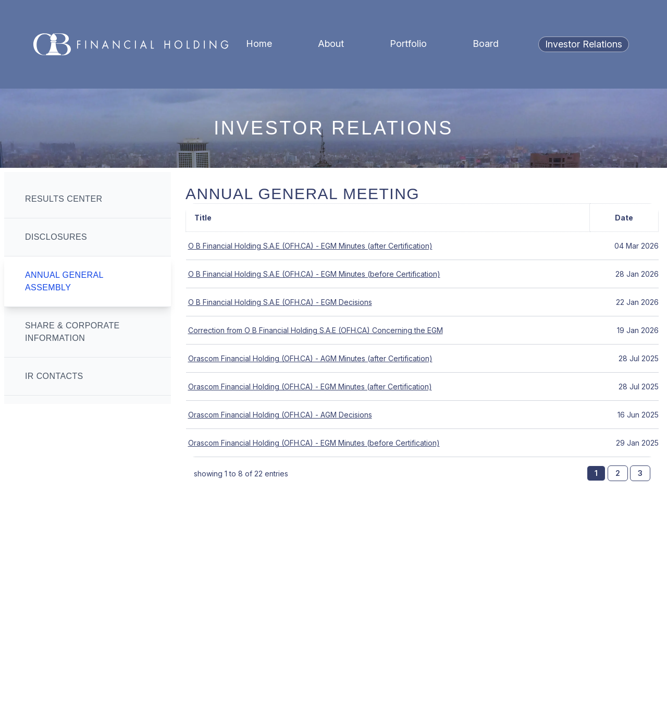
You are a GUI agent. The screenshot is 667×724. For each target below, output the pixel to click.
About (331, 43)
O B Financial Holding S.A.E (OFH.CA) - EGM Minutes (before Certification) (314, 273)
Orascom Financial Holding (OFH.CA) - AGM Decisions (280, 414)
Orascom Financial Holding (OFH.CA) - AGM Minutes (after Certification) (310, 358)
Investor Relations (583, 44)
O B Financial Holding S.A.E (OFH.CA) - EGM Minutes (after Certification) (310, 245)
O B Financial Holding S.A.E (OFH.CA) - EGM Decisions (280, 302)
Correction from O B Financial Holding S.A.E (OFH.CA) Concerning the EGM (315, 330)
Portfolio (408, 43)
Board (486, 43)
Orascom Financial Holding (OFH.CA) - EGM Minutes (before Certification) (314, 442)
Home (259, 43)
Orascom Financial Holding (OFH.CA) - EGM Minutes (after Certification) (310, 386)
